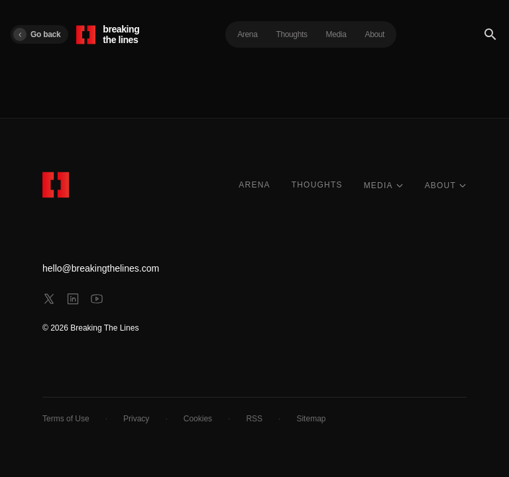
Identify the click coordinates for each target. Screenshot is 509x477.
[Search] (490, 34)
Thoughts (291, 34)
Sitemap (310, 418)
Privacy (136, 418)
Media (336, 34)
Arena (247, 34)
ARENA (254, 184)
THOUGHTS (317, 184)
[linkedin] (73, 298)
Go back (36, 34)
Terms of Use (65, 418)
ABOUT (446, 185)
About (375, 34)
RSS (254, 418)
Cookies (198, 418)
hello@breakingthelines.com (100, 268)
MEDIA (384, 185)
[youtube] (96, 298)
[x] (49, 298)
